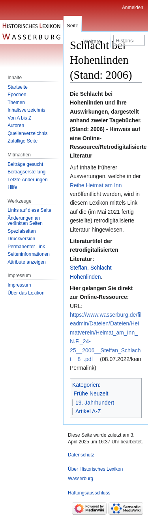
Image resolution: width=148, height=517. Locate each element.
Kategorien (85, 385)
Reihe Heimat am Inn (96, 185)
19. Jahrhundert (94, 402)
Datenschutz (81, 455)
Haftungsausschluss (89, 493)
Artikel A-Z (88, 411)
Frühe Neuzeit (91, 393)
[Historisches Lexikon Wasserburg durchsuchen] (129, 40)
